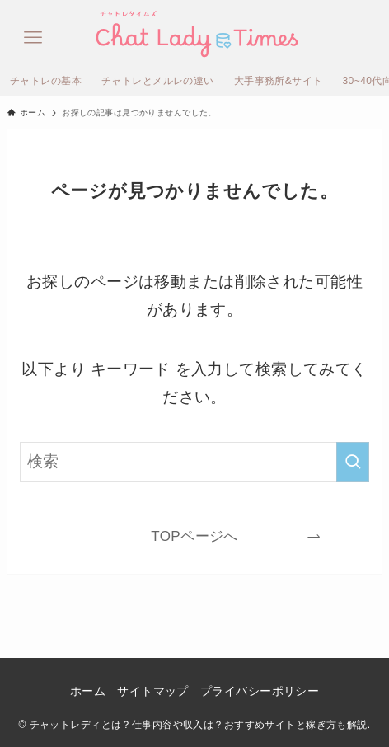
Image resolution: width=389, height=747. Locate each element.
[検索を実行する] (352, 462)
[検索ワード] (195, 462)
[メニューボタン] (33, 33)
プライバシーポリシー (259, 691)
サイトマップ (153, 691)
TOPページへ (194, 536)
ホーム (87, 691)
